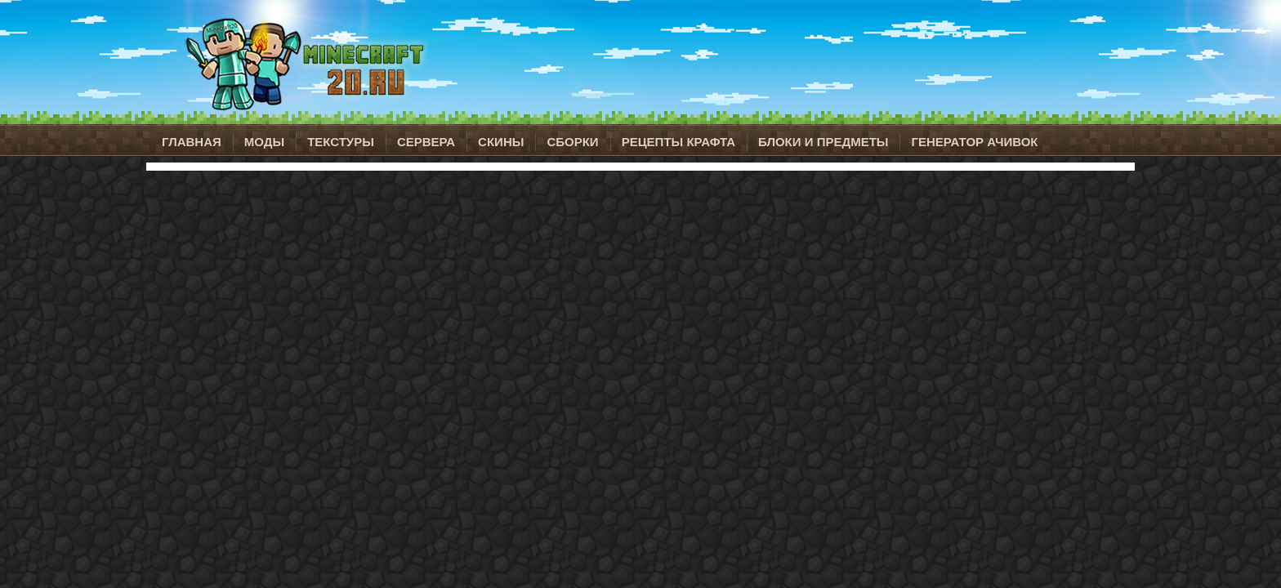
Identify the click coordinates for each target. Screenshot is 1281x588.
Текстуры (340, 142)
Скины (501, 142)
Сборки (572, 142)
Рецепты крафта (678, 142)
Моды (264, 142)
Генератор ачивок (974, 142)
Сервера (426, 142)
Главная (191, 142)
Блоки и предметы (823, 142)
